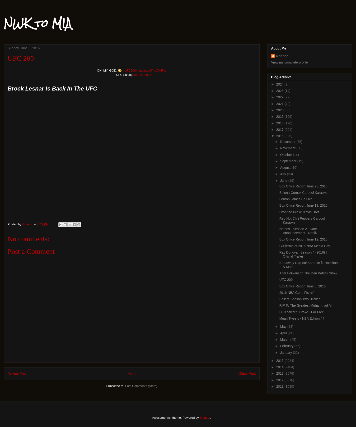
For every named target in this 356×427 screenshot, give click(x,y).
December (288, 142)
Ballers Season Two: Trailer (299, 299)
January (286, 352)
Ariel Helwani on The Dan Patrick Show (308, 273)
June (284, 180)
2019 (280, 116)
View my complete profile (289, 62)
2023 (280, 91)
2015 (280, 361)
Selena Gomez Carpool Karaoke (303, 193)
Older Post (247, 374)
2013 (280, 373)
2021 (280, 104)
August (285, 167)
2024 (280, 84)
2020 (280, 110)
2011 (280, 386)
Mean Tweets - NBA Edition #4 (301, 318)
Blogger (205, 417)
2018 (280, 123)
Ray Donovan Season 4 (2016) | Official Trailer (303, 254)
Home (133, 374)
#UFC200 (129, 70)
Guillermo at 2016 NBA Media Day (304, 246)
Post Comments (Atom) (141, 386)
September (288, 161)
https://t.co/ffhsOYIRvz (151, 70)
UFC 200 (286, 280)
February (287, 346)
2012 (280, 380)
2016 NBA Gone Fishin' (296, 293)
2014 (280, 367)
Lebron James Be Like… (297, 199)
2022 (280, 97)
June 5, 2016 (142, 75)
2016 (280, 136)
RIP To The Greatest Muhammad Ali (305, 305)
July (283, 174)
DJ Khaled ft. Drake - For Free (301, 312)
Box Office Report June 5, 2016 (302, 286)
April (284, 333)
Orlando (282, 56)
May (283, 326)
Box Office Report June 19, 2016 (303, 205)
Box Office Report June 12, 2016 (303, 239)
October (286, 155)
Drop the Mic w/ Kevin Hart (299, 212)
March (285, 339)
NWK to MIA (38, 23)
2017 (280, 130)
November (288, 148)
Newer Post (17, 374)
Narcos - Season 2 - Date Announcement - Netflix (298, 231)
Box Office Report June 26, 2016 (303, 186)
